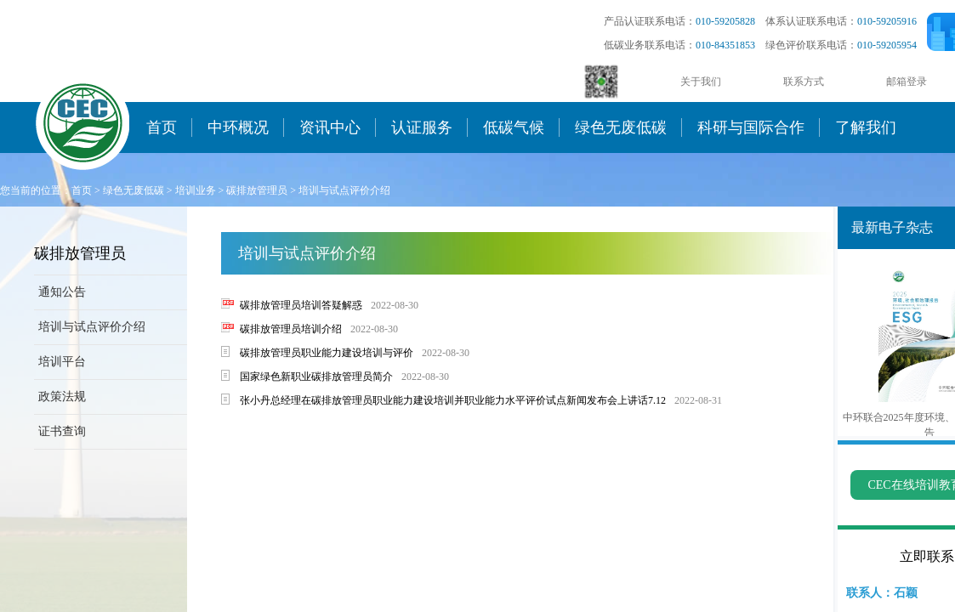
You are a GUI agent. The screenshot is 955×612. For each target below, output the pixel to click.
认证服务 (421, 127)
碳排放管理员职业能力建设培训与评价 (326, 353)
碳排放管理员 (256, 190)
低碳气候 (513, 127)
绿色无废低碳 (621, 127)
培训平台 (62, 361)
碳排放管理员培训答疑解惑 (301, 305)
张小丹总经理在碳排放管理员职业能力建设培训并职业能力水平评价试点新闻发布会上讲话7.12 (453, 400)
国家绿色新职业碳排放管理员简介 (316, 376)
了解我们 (865, 127)
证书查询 (62, 431)
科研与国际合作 (750, 127)
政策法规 (62, 396)
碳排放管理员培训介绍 (291, 329)
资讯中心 (330, 127)
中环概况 (238, 127)
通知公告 (62, 292)
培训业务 (195, 190)
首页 (161, 127)
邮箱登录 (906, 82)
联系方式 (803, 82)
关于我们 (700, 82)
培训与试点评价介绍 (344, 190)
